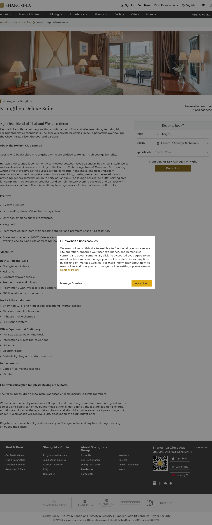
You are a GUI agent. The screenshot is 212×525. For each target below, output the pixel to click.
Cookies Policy (69, 270)
